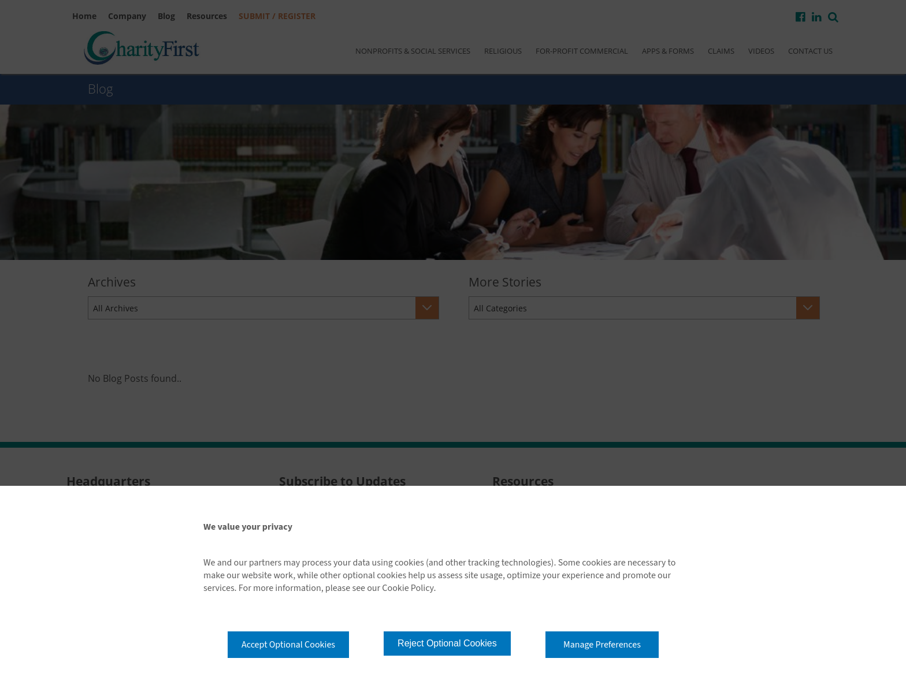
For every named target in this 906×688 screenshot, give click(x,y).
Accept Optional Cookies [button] (288, 644)
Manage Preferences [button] (602, 644)
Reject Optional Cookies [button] (447, 643)
